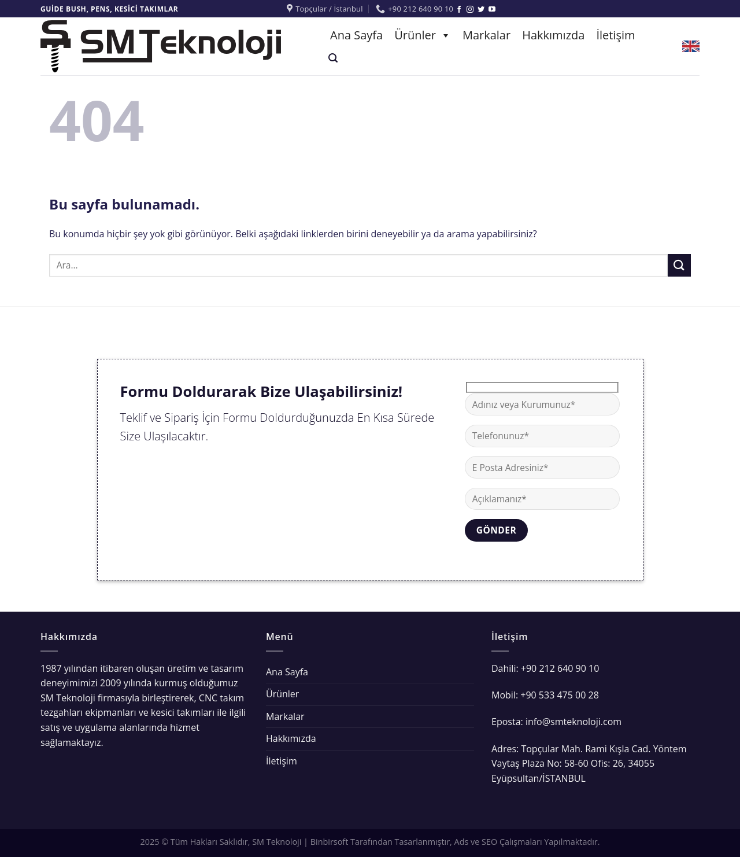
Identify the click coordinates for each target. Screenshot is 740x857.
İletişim (615, 35)
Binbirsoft (329, 841)
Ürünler (422, 35)
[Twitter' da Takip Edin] (481, 10)
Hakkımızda (553, 35)
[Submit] (679, 265)
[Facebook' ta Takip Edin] (459, 10)
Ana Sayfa (356, 35)
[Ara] (333, 58)
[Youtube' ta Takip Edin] (492, 10)
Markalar (486, 35)
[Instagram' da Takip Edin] (470, 10)
